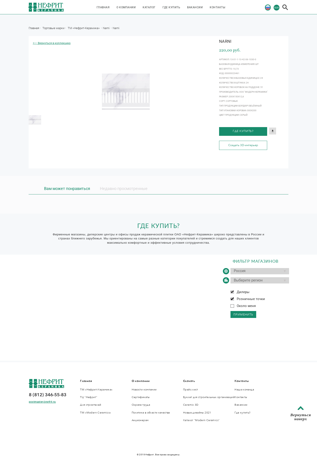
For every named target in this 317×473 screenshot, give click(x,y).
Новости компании (144, 389)
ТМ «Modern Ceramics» (95, 412)
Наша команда (244, 389)
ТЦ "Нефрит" (88, 397)
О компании (126, 7)
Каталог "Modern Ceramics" (201, 420)
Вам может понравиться (67, 188)
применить (243, 315)
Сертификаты (141, 397)
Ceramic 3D (191, 405)
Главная (103, 7)
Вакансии (195, 7)
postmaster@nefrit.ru (42, 401)
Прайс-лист (190, 389)
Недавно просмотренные (124, 188)
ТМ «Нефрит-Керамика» (84, 28)
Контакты (217, 7)
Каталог (149, 7)
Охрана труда (141, 405)
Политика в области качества (151, 412)
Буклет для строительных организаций (209, 397)
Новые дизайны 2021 (197, 412)
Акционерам (140, 420)
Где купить (171, 7)
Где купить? (243, 131)
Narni (106, 28)
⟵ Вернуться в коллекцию (52, 43)
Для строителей (90, 405)
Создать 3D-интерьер (243, 145)
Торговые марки (53, 28)
